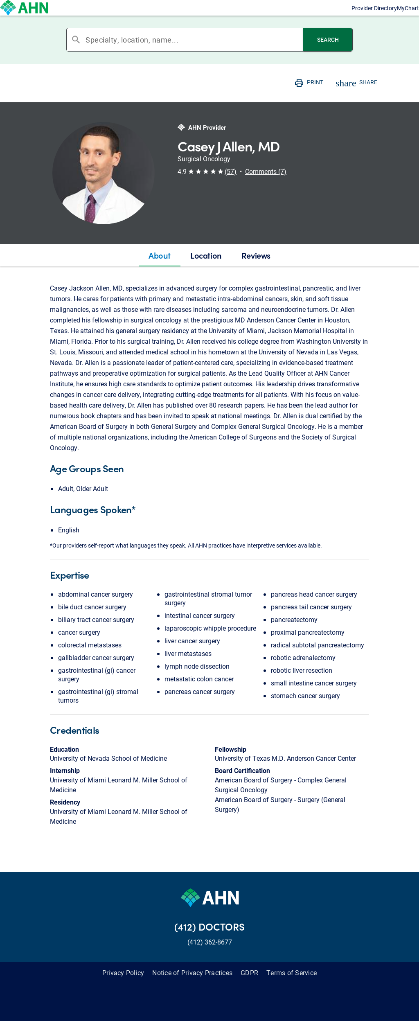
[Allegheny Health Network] (60, 16)
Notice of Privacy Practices (192, 989)
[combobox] (194, 56)
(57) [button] (231, 187)
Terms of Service (291, 989)
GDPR (249, 989)
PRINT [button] (315, 98)
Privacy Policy (123, 989)
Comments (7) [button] (265, 187)
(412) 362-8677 (209, 958)
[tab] (159, 272)
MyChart (373, 16)
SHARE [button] (368, 98)
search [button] (76, 56)
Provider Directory (304, 16)
